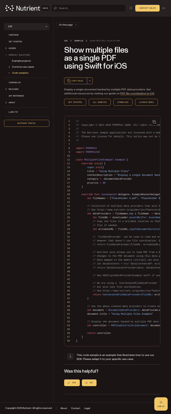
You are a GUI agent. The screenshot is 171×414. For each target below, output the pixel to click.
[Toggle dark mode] (131, 8)
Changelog (15, 82)
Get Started (75, 102)
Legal (87, 408)
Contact (75, 408)
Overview (13, 35)
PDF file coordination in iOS (137, 93)
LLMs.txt (13, 112)
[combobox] (90, 80)
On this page (68, 24)
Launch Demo (146, 102)
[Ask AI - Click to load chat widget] (161, 404)
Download (123, 102)
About (63, 408)
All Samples (100, 102)
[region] (112, 231)
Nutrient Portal (26, 123)
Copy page (75, 81)
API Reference (16, 96)
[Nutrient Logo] (27, 8)
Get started (15, 42)
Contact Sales (147, 8)
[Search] (88, 8)
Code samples (20, 72)
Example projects (21, 60)
